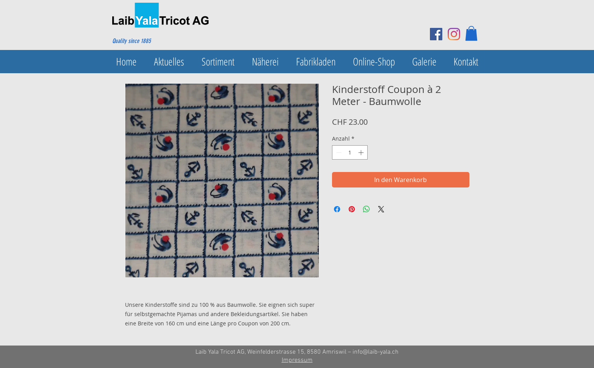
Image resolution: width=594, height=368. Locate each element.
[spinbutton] (350, 152)
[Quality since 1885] (149, 41)
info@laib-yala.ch (376, 352)
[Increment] (361, 152)
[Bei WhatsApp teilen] (366, 209)
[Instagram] (454, 34)
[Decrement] (338, 152)
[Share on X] (381, 209)
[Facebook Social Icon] (436, 34)
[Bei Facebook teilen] (337, 209)
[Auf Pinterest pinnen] (351, 209)
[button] (471, 33)
